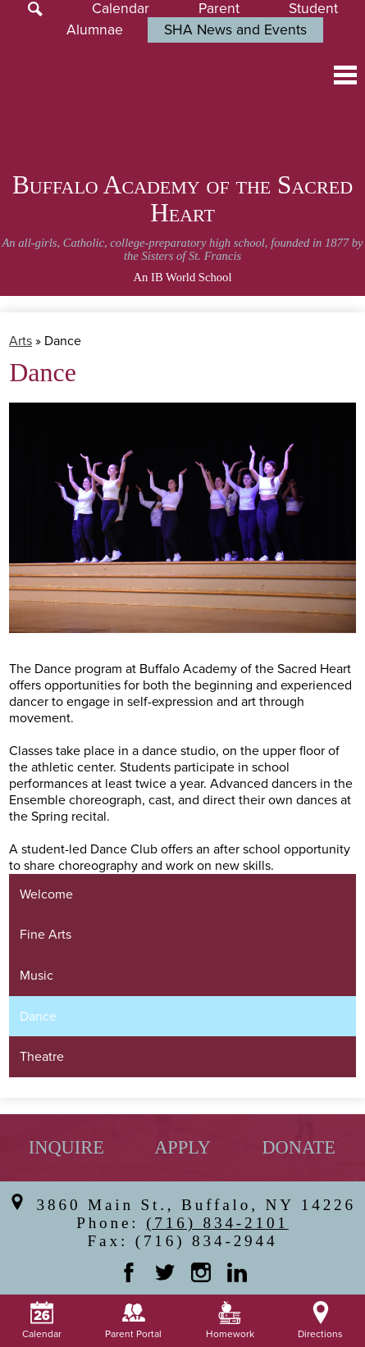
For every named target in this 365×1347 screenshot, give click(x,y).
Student (313, 8)
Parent (219, 8)
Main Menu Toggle (345, 75)
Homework (230, 1320)
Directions (320, 1320)
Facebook (129, 1272)
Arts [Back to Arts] (20, 341)
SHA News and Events (235, 30)
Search (35, 9)
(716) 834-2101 (217, 1222)
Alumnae (94, 30)
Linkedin (237, 1272)
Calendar (120, 8)
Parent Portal (133, 1320)
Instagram (201, 1272)
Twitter (165, 1272)
